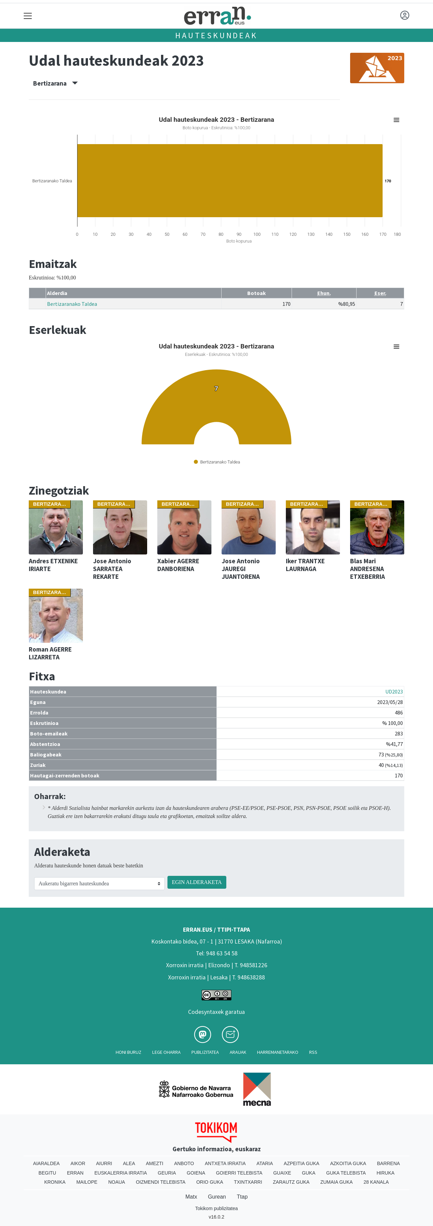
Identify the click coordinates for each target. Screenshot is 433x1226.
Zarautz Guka (291, 1182)
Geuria (167, 1173)
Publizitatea (205, 1052)
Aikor (77, 1163)
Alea (129, 1163)
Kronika (55, 1182)
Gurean (217, 1197)
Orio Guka (209, 1182)
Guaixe (282, 1173)
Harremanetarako (277, 1052)
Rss (313, 1052)
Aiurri (104, 1163)
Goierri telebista (239, 1173)
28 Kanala (376, 1182)
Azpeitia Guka (301, 1163)
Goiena (196, 1173)
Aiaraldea (46, 1163)
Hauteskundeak (216, 35)
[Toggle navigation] (28, 16)
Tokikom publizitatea (216, 1208)
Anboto (184, 1163)
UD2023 (394, 691)
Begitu (47, 1173)
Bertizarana (55, 83)
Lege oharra (166, 1052)
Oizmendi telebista (161, 1182)
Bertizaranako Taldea (72, 303)
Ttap (242, 1197)
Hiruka (385, 1173)
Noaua (116, 1182)
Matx (191, 1197)
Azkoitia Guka (348, 1163)
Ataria (264, 1163)
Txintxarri (248, 1182)
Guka (309, 1173)
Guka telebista (346, 1173)
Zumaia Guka (336, 1182)
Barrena (388, 1163)
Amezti (154, 1163)
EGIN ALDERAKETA (197, 882)
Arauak (238, 1052)
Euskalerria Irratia (120, 1173)
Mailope (86, 1182)
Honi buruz (128, 1052)
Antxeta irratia (225, 1163)
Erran (75, 1173)
